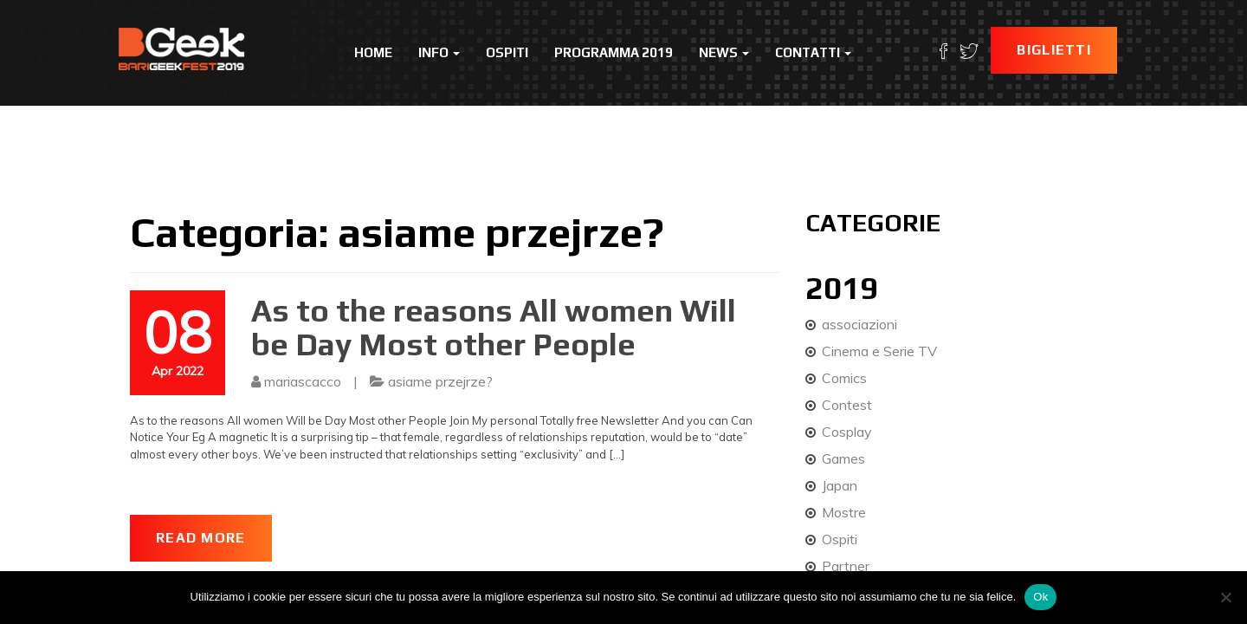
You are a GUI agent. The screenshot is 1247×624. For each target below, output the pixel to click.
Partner (845, 566)
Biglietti (1054, 50)
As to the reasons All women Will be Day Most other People (493, 327)
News (724, 52)
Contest (847, 404)
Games (843, 458)
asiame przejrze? (440, 381)
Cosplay (847, 431)
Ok (1040, 596)
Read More (201, 538)
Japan (839, 485)
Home (373, 52)
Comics (844, 378)
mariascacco (302, 381)
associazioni (859, 324)
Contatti (813, 52)
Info (439, 52)
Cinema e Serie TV (879, 351)
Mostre (844, 512)
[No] (1225, 597)
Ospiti (507, 52)
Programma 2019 (613, 52)
